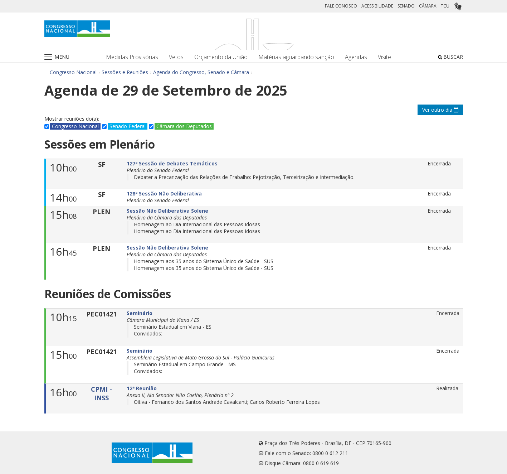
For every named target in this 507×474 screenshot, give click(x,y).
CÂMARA (428, 6)
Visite (384, 57)
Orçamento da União (221, 57)
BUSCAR (450, 56)
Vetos (176, 57)
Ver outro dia (440, 109)
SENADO (406, 6)
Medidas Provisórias (132, 57)
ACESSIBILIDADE (377, 6)
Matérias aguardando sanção (296, 57)
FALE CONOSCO (341, 6)
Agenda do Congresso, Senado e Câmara (201, 72)
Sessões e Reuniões (125, 72)
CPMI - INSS (101, 393)
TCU (445, 6)
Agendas (356, 57)
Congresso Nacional (73, 72)
